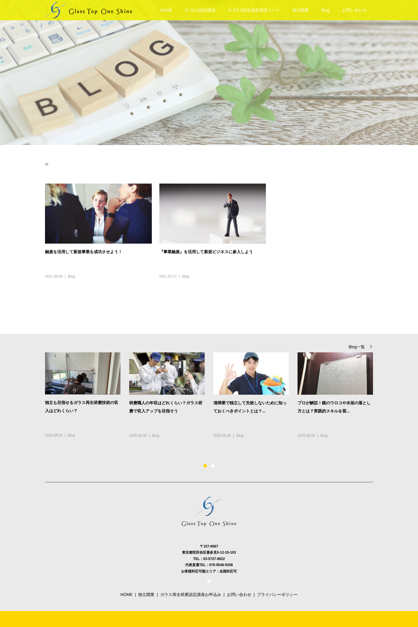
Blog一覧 (357, 347)
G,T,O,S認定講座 (200, 10)
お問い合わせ (354, 10)
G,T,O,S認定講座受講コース (254, 10)
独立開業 (300, 10)
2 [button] (213, 465)
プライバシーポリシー (277, 594)
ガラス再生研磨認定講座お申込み (190, 594)
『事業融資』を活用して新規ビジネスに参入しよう (206, 251)
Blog (325, 10)
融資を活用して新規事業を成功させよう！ (83, 251)
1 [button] (205, 465)
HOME (166, 10)
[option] (213, 401)
